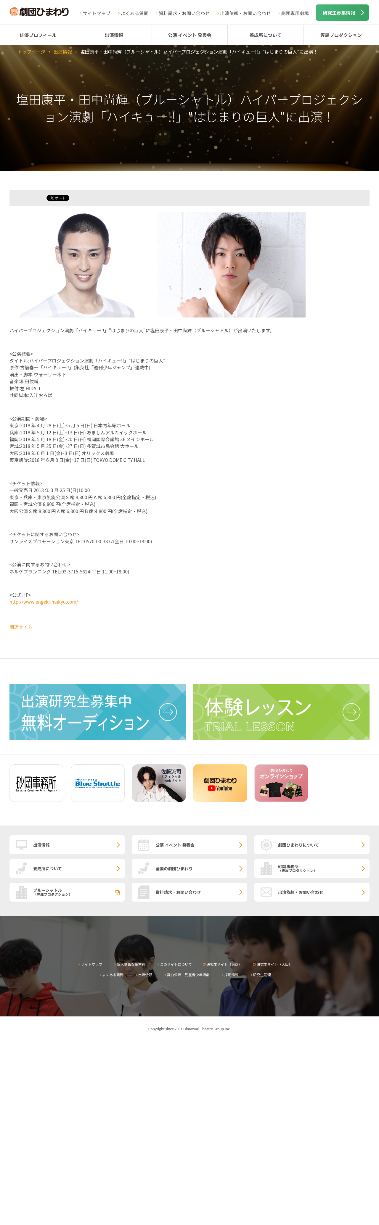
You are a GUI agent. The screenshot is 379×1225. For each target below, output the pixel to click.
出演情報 (114, 35)
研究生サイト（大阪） (274, 964)
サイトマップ (96, 13)
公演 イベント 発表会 (189, 35)
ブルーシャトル (79, 892)
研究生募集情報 (339, 12)
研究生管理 (262, 974)
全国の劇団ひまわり (173, 868)
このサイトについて (176, 964)
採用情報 (231, 974)
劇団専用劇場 (295, 13)
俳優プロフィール (38, 35)
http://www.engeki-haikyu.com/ (43, 601)
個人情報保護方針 (131, 964)
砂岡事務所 (324, 868)
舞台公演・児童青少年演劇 (188, 974)
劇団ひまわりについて (298, 845)
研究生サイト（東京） (224, 964)
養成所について (265, 35)
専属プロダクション (341, 35)
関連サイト (21, 626)
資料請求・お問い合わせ (184, 13)
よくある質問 (135, 13)
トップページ (31, 51)
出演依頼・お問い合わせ (245, 13)
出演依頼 (145, 974)
